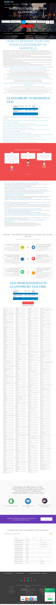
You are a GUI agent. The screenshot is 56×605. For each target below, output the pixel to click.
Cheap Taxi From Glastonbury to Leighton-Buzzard (20, 396)
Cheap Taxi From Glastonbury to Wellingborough (45, 432)
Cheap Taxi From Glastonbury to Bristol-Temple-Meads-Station (8, 321)
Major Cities (8, 7)
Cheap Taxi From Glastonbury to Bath (34, 438)
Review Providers (15, 4)
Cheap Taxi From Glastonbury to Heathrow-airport (45, 461)
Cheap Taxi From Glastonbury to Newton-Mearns (33, 350)
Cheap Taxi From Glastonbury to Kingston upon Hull (45, 355)
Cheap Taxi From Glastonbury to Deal (34, 317)
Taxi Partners (43, 4)
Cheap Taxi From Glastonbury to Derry (9, 449)
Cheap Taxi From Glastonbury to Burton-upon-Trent (20, 313)
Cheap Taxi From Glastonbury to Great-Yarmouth (20, 378)
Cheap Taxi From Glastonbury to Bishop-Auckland (33, 384)
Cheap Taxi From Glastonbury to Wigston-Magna (20, 451)
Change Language (33, 4)
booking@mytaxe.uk (20, 33)
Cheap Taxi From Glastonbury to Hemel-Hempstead (8, 382)
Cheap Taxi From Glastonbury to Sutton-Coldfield (8, 436)
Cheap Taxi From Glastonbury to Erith (46, 323)
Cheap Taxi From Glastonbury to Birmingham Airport (45, 469)
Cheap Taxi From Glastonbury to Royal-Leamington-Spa (45, 389)
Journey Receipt (24, 4)
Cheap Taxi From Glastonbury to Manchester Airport (45, 464)
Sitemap (27, 594)
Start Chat (50, 599)
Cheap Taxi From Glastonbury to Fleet (21, 395)
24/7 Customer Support (9, 33)
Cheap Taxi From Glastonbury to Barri (34, 435)
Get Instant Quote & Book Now (46, 519)
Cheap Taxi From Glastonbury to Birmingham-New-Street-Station (8, 313)
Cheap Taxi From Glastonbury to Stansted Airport (45, 467)
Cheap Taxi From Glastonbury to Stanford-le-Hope (33, 335)
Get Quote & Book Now (28, 302)
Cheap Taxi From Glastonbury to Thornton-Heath (20, 343)
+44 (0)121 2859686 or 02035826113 (35, 573)
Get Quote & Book (28, 25)
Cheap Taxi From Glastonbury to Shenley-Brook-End (33, 371)
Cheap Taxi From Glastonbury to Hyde (21, 434)
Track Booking (8, 4)
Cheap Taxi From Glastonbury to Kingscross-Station (8, 363)
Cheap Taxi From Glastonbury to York (9, 376)
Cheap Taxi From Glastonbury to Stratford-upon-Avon (33, 408)
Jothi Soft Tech (35, 602)
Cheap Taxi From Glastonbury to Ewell (21, 426)
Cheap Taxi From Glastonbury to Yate (34, 351)
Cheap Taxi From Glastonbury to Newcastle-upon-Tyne (8, 368)
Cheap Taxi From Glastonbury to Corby (46, 309)
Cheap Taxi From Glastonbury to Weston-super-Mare (8, 467)
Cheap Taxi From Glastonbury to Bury (21, 344)
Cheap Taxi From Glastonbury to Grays (21, 402)
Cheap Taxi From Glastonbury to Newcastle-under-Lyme (8, 472)
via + (23, 22)
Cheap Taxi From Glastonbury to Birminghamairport (33, 446)
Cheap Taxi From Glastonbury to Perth (46, 384)
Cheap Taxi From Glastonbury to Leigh (46, 361)
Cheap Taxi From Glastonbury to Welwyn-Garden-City (45, 433)
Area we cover (15, 7)
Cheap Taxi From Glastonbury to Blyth (21, 386)
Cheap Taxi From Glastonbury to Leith (46, 362)
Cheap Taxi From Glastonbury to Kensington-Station (8, 361)
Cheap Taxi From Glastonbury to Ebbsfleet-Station (8, 326)
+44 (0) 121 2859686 (32, 33)
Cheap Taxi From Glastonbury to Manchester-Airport (45, 368)
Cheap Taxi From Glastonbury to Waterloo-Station (8, 375)
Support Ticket (45, 33)
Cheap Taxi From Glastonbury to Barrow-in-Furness (33, 437)
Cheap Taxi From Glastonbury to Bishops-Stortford (20, 358)
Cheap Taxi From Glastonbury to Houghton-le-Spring (20, 398)
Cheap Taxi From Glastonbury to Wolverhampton (45, 443)
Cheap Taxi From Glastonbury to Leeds (9, 365)
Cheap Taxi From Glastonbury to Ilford (46, 350)
